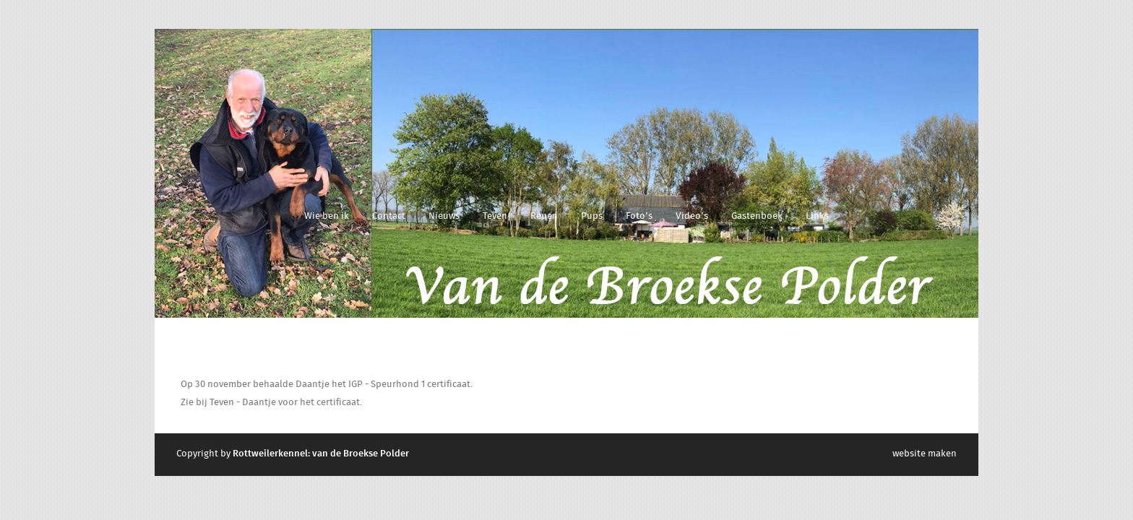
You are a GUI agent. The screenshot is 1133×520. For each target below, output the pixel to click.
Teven (495, 216)
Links (817, 216)
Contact (388, 216)
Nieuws (444, 216)
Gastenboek (757, 216)
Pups (592, 216)
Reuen (544, 216)
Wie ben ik (326, 216)
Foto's (639, 216)
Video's (692, 216)
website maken (924, 454)
